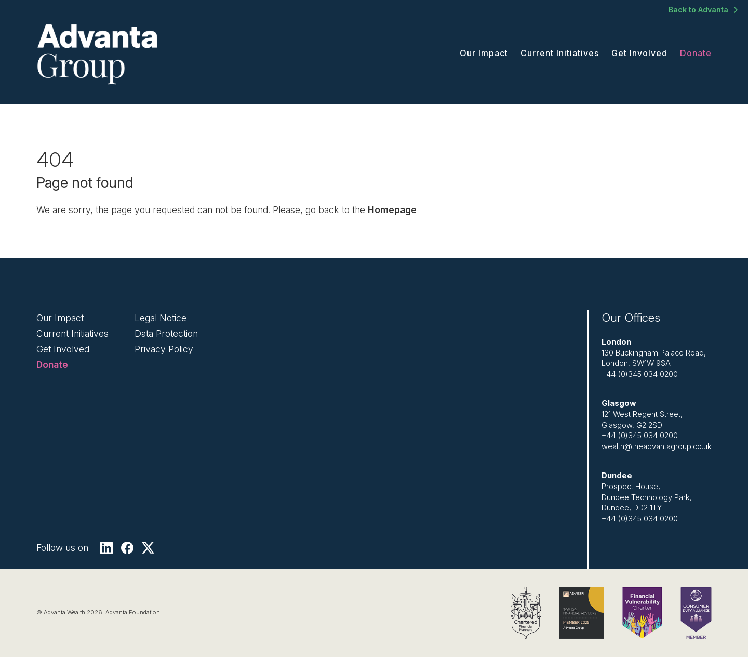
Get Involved (639, 53)
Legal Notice (160, 317)
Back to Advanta (698, 10)
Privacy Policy (164, 349)
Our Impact (484, 53)
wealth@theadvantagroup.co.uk (657, 446)
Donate (696, 53)
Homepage (392, 209)
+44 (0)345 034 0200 (640, 374)
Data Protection (166, 333)
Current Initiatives (559, 53)
